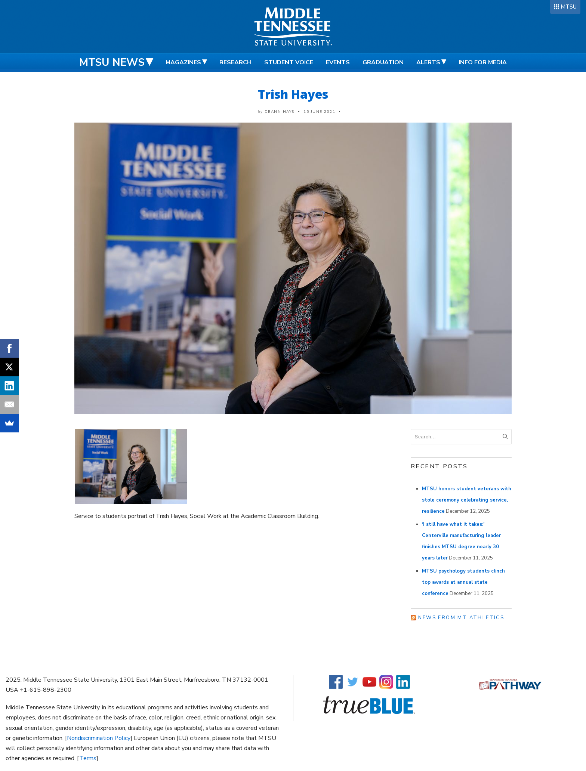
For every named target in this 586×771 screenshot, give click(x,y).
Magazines (183, 62)
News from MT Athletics (461, 617)
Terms (87, 758)
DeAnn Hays (279, 111)
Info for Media (483, 62)
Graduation (383, 62)
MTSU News (112, 62)
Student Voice (288, 62)
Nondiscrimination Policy (98, 738)
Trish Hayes (293, 94)
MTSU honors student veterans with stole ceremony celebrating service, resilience (466, 500)
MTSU (569, 6)
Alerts (428, 62)
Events (338, 62)
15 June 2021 (319, 111)
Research (235, 62)
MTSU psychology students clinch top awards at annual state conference (463, 582)
